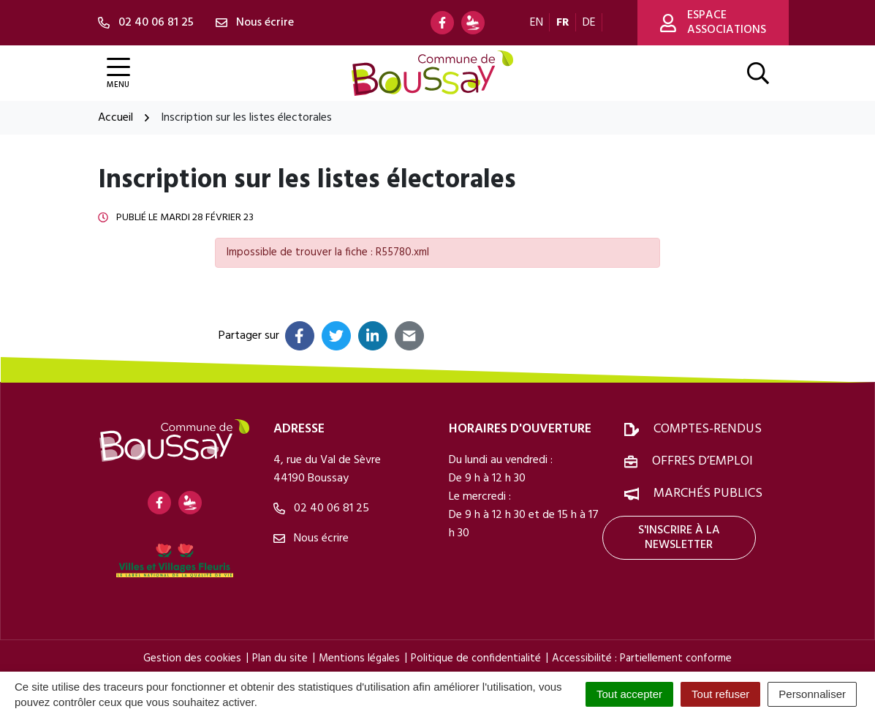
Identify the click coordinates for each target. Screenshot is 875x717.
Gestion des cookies (192, 658)
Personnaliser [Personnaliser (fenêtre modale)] (812, 694)
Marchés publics (708, 493)
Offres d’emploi (702, 461)
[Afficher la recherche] (758, 73)
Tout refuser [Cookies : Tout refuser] (720, 694)
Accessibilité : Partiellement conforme (642, 658)
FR (562, 22)
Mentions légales (359, 658)
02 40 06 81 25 (321, 508)
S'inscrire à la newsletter (679, 538)
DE (589, 22)
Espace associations (713, 23)
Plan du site (280, 658)
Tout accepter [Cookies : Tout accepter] (629, 694)
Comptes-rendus (708, 429)
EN (536, 22)
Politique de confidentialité (476, 658)
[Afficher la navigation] (118, 73)
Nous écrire (311, 538)
